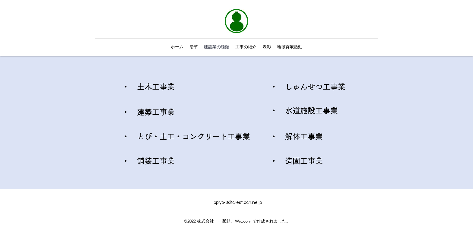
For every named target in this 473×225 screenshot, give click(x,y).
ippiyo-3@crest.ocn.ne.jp (237, 202)
